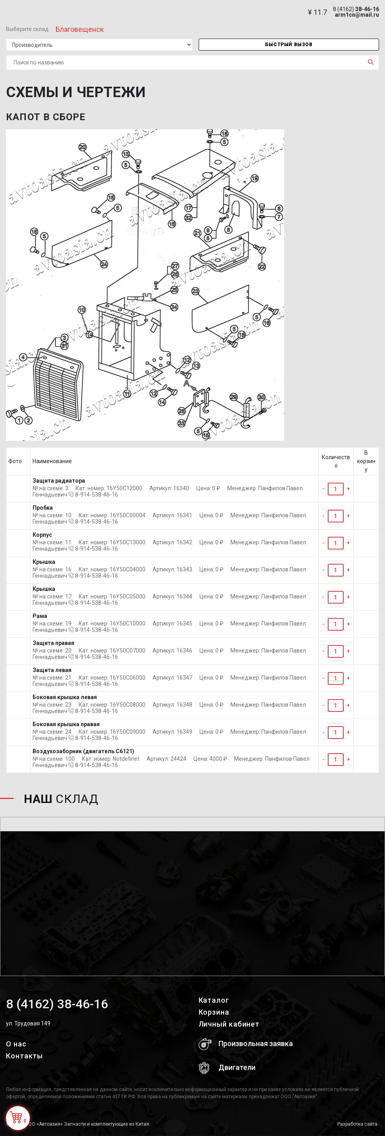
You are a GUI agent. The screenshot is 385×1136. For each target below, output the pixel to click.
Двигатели (227, 1068)
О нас (16, 1044)
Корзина (214, 1012)
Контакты (24, 1056)
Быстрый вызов (289, 44)
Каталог (214, 1000)
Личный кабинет (229, 1024)
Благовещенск (80, 29)
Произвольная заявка (246, 1044)
